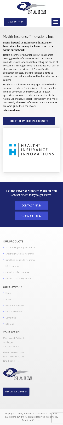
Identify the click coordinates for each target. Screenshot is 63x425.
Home (8, 292)
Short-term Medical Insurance (20, 253)
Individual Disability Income (19, 278)
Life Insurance (12, 266)
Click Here (16, 361)
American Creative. (31, 420)
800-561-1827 (15, 22)
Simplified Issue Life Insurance (20, 259)
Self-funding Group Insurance (20, 247)
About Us (10, 299)
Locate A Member (14, 311)
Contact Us (11, 317)
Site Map (10, 323)
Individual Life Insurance (17, 272)
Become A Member (15, 305)
